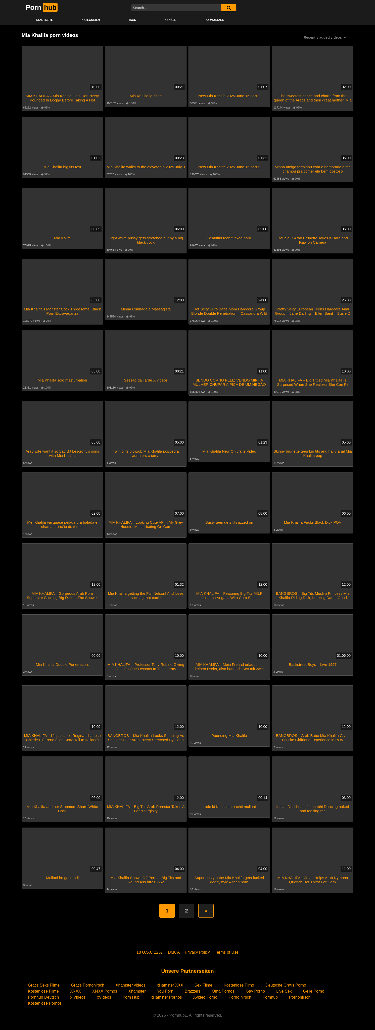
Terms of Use (227, 952)
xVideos (104, 997)
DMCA (174, 952)
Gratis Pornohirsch (87, 985)
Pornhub (270, 997)
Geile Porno (313, 991)
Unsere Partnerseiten (187, 971)
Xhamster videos (131, 985)
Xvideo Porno (205, 997)
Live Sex (284, 991)
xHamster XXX (170, 985)
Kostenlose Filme (43, 991)
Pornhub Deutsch (43, 997)
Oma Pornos (223, 991)
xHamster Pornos (166, 997)
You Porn (165, 991)
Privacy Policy (197, 952)
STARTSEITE (44, 19)
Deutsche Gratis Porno (285, 985)
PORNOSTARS (214, 19)
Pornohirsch (299, 997)
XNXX (75, 991)
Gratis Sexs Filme (44, 985)
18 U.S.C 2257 (149, 952)
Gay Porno (255, 991)
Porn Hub (130, 997)
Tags (132, 19)
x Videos (78, 997)
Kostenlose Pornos (45, 1003)
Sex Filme (203, 985)
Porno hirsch (240, 997)
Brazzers (193, 991)
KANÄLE (170, 19)
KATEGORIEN (91, 19)
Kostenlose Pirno (239, 985)
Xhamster (137, 991)
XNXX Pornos (104, 991)
